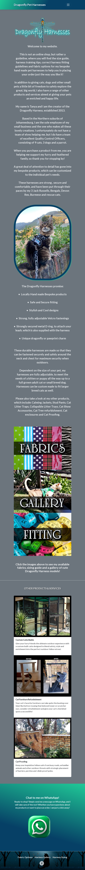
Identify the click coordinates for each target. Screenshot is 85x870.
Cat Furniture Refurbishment (28, 699)
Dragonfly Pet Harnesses (30, 4)
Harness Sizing (60, 857)
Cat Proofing (21, 761)
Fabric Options (25, 857)
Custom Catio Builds (25, 640)
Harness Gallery (42, 857)
